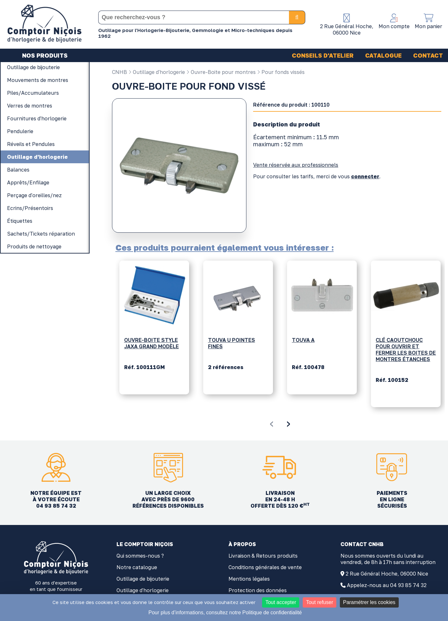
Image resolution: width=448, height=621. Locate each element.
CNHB (119, 72)
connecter (365, 176)
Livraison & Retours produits (263, 555)
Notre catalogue (136, 567)
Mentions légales (249, 579)
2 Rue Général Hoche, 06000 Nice (387, 573)
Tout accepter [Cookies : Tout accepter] (280, 602)
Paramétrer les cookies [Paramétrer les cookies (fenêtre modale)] (369, 602)
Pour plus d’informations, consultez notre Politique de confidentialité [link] (225, 612)
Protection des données (257, 590)
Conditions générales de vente (265, 567)
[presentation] (271, 423)
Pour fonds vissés (281, 72)
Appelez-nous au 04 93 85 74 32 (387, 585)
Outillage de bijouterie (142, 579)
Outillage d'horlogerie (156, 72)
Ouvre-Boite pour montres (221, 72)
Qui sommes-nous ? (140, 555)
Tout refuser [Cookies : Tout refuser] (319, 602)
